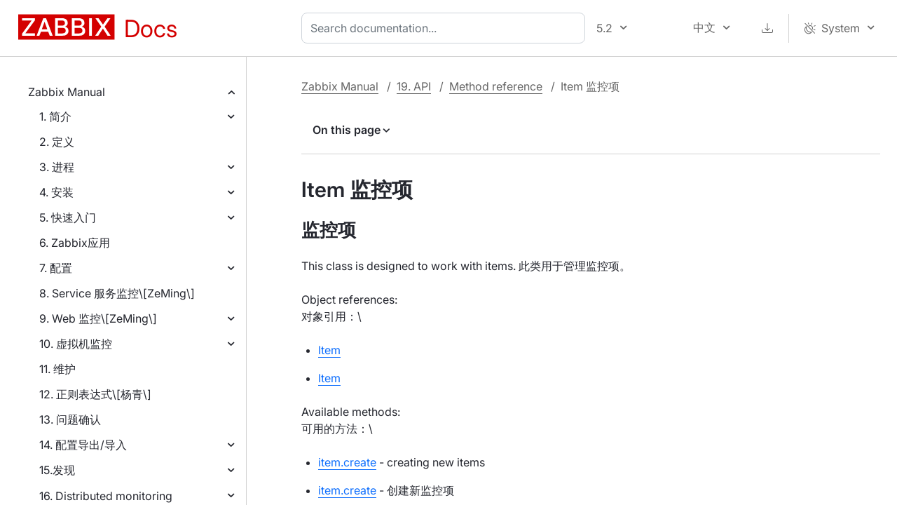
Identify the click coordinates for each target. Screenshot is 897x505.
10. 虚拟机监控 (75, 344)
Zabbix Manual (66, 92)
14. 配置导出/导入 (83, 445)
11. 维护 (57, 369)
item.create (347, 462)
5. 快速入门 (67, 217)
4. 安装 (56, 192)
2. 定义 (56, 142)
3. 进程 (56, 167)
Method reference (495, 86)
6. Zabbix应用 (74, 243)
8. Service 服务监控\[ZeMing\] (117, 293)
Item (329, 350)
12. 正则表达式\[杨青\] (95, 394)
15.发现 (57, 470)
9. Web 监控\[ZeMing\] (98, 318)
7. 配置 (55, 268)
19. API (414, 86)
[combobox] (446, 28)
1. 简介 (55, 116)
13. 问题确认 (70, 419)
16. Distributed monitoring (105, 496)
